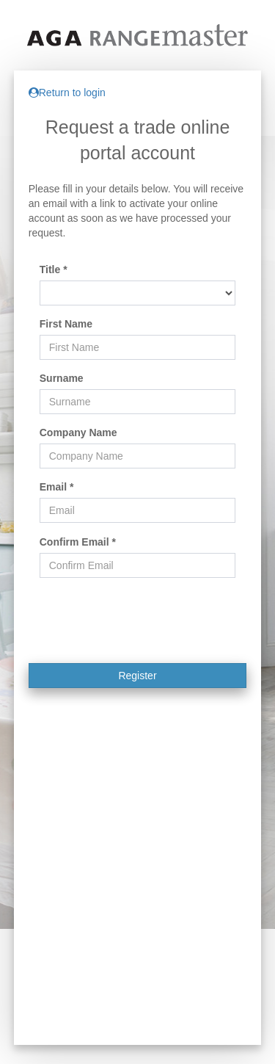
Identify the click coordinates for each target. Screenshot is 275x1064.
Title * (53, 269)
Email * (57, 487)
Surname (62, 378)
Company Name (78, 432)
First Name (66, 324)
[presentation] (137, 633)
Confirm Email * (78, 542)
